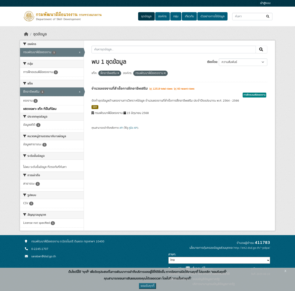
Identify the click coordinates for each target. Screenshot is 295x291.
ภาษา (171, 254)
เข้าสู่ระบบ (265, 3)
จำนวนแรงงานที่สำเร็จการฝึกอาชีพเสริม (120, 88)
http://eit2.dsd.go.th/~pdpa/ (251, 248)
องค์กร (162, 16)
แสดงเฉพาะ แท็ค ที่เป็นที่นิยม (39, 109)
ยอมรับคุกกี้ (147, 286)
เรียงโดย (212, 62)
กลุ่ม (175, 16)
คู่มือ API (133, 128)
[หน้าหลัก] (26, 34)
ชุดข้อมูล (146, 16)
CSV (95, 107)
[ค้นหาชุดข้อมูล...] (252, 16)
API (121, 128)
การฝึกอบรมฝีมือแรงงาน (254, 94)
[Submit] (268, 16)
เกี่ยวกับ (189, 16)
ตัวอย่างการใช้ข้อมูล (212, 16)
